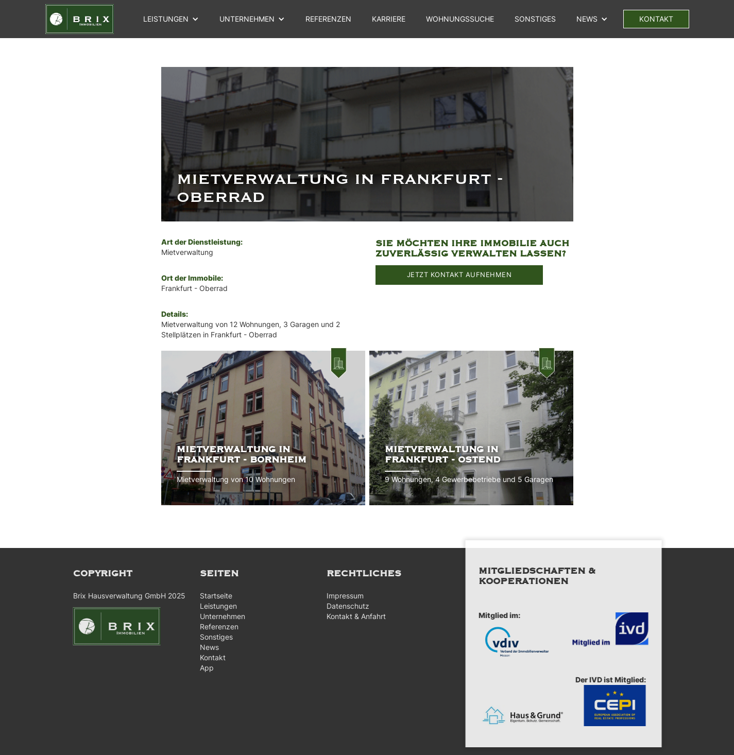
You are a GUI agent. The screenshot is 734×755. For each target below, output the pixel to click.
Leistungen (166, 18)
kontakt (656, 18)
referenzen (328, 18)
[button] (171, 19)
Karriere (388, 18)
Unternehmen (218, 616)
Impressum (341, 595)
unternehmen (247, 18)
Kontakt (208, 657)
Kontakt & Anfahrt (352, 616)
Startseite (211, 595)
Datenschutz (343, 606)
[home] (79, 19)
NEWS (587, 18)
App (202, 667)
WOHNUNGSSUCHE (460, 18)
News (204, 647)
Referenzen (214, 626)
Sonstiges (535, 18)
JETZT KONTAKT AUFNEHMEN (459, 274)
